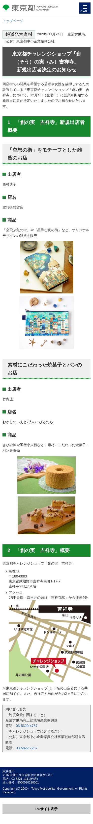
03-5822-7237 (26, 748)
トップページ (12, 21)
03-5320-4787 (26, 726)
